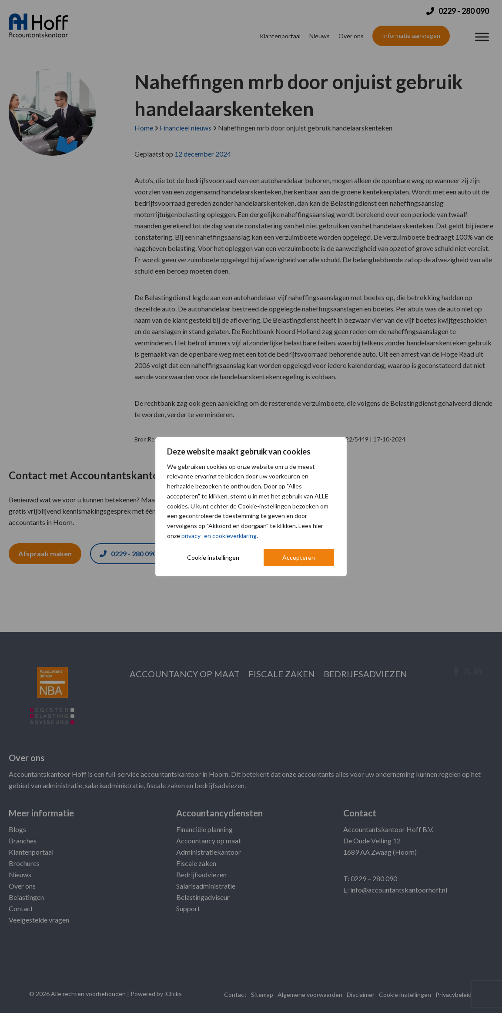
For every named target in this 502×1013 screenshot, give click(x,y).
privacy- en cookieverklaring (219, 535)
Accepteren (298, 557)
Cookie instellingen (213, 557)
